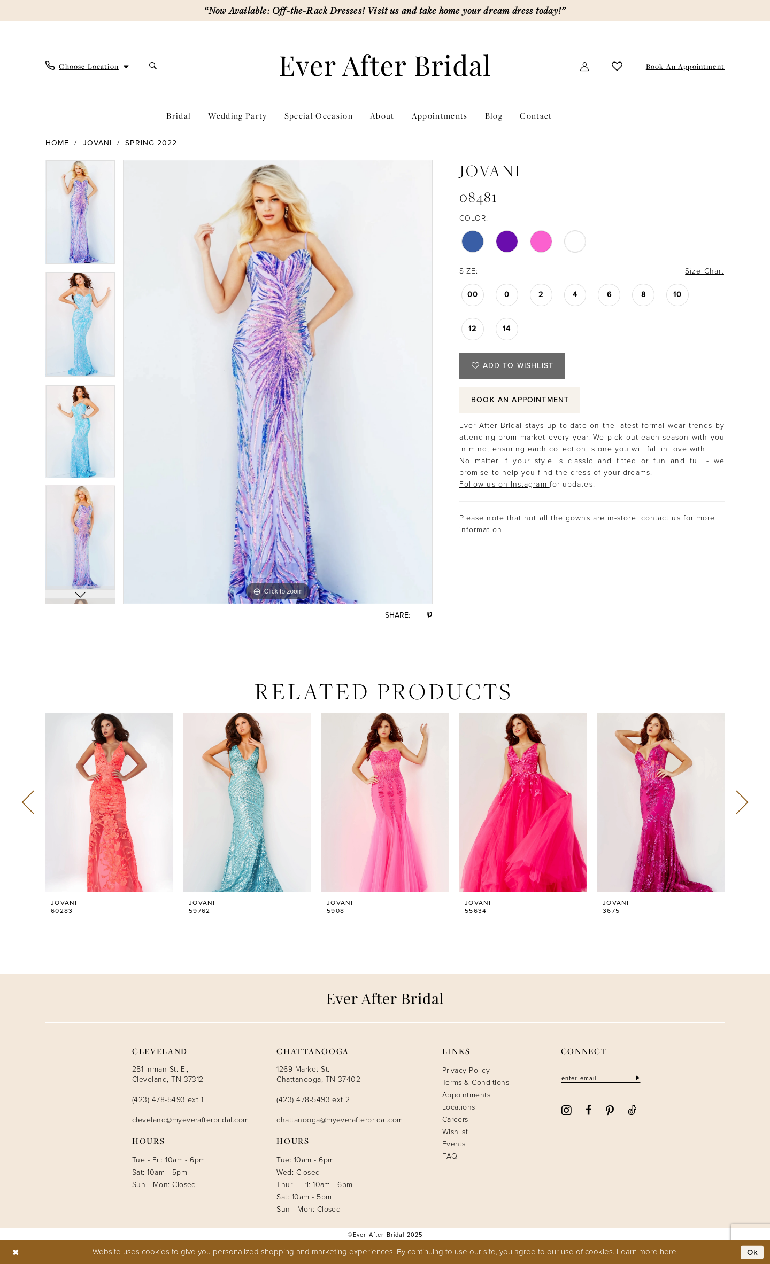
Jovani (97, 143)
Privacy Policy (466, 1070)
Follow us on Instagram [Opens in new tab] (504, 484)
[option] (80, 216)
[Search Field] (186, 66)
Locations (458, 1107)
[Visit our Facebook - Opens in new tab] (588, 1109)
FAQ (449, 1156)
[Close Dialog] (15, 1252)
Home (57, 143)
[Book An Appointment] (684, 66)
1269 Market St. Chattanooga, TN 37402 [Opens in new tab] (318, 1074)
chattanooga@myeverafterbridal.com (339, 1120)
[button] (584, 66)
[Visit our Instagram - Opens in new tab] (566, 1109)
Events (454, 1144)
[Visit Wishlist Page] (617, 66)
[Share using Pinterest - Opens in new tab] (429, 615)
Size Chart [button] (704, 271)
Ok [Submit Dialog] (753, 1252)
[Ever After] (385, 65)
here (668, 1252)
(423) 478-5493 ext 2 (313, 1099)
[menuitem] (87, 66)
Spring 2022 (151, 143)
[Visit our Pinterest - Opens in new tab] (609, 1109)
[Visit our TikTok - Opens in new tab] (632, 1109)
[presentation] (109, 802)
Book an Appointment (520, 400)
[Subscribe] (637, 1078)
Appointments (466, 1095)
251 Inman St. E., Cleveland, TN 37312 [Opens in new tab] (168, 1074)
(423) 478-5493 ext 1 (167, 1099)
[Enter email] (601, 1078)
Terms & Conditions (475, 1082)
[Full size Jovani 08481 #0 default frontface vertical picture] (278, 382)
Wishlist (455, 1131)
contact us (661, 518)
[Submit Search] (154, 66)
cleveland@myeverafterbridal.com (190, 1120)
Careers (455, 1119)
